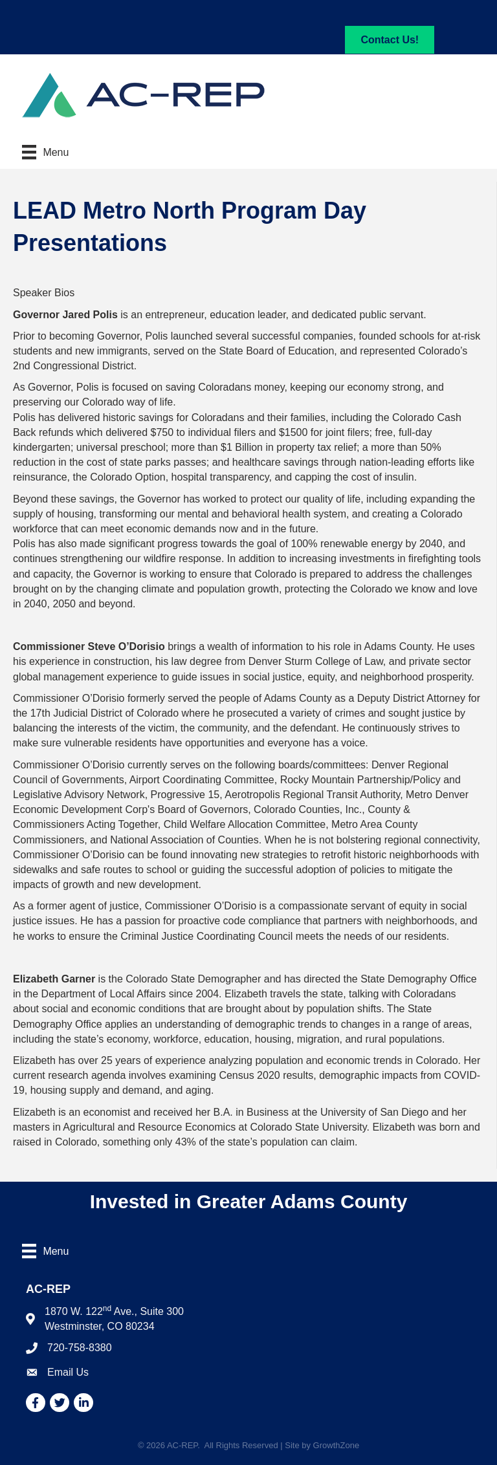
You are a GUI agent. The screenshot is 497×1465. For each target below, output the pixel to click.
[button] (389, 40)
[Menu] (45, 152)
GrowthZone (336, 1445)
